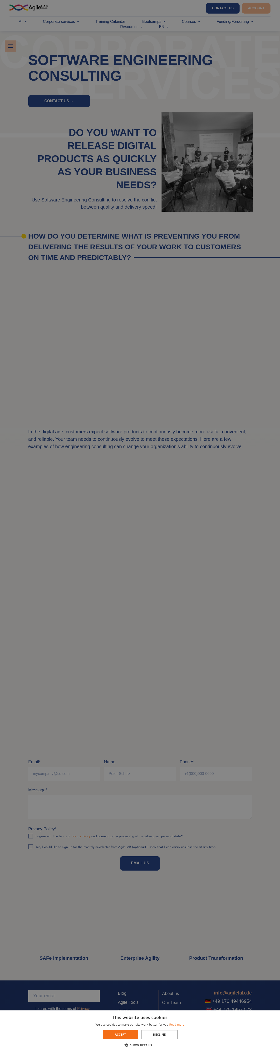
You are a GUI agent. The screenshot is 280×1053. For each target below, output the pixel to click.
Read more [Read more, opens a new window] (176, 1025)
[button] (140, 1045)
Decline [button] (159, 1035)
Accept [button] (120, 1035)
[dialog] (140, 526)
